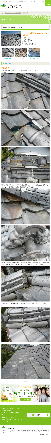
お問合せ (38, 415)
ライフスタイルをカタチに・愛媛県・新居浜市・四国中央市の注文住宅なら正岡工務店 (24, 432)
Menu (48, 3)
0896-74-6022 (13, 411)
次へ (25, 381)
